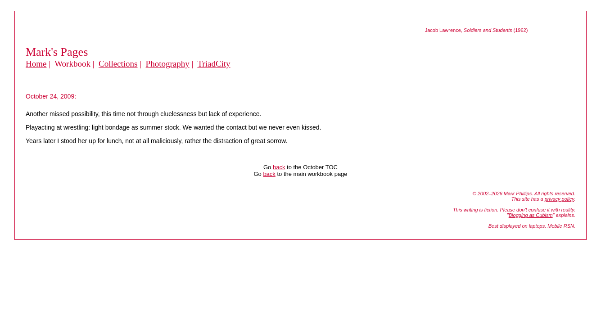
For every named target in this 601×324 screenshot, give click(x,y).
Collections (118, 63)
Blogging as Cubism (531, 215)
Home (36, 63)
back (279, 167)
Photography (168, 63)
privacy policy (559, 199)
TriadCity (213, 63)
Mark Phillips (518, 193)
